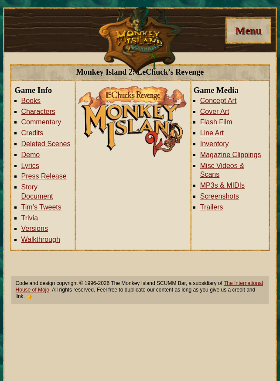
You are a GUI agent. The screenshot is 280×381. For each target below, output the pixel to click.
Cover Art (214, 111)
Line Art (212, 133)
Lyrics (30, 165)
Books (31, 100)
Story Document (37, 191)
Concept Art (218, 100)
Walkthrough (40, 239)
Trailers (211, 207)
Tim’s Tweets (41, 207)
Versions (34, 228)
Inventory (214, 144)
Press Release (44, 176)
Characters (38, 111)
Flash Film (216, 122)
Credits (32, 133)
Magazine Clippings (230, 154)
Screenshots (219, 196)
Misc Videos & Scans (222, 170)
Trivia (29, 218)
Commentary (41, 122)
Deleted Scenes (46, 144)
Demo (30, 154)
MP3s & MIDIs (222, 185)
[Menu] (248, 30)
